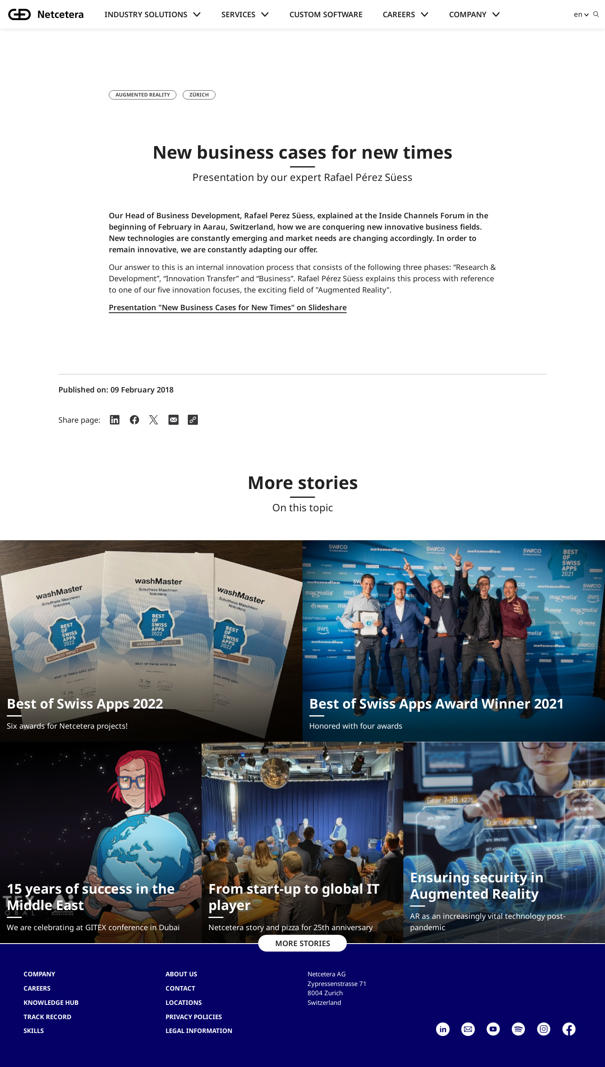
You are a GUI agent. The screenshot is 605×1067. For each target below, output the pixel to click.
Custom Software (326, 14)
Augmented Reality (143, 94)
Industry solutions (146, 14)
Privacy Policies (194, 1016)
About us (181, 974)
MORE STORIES (302, 943)
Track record (47, 1016)
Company (468, 14)
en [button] (578, 14)
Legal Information (199, 1030)
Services (238, 14)
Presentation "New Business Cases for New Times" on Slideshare (228, 307)
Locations (184, 1002)
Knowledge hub (51, 1002)
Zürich (199, 94)
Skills (34, 1030)
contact (180, 988)
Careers (399, 14)
